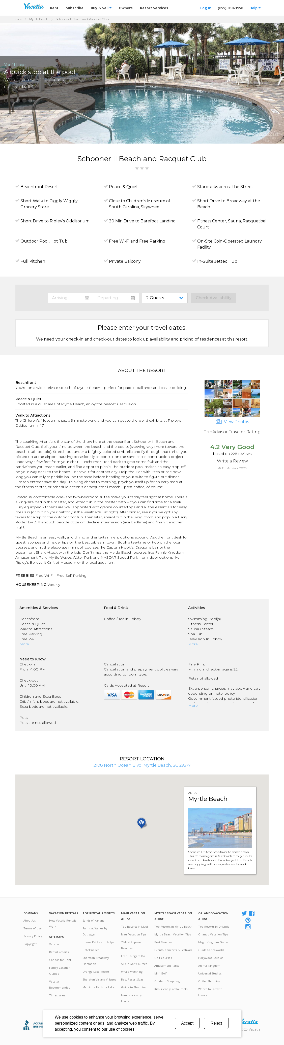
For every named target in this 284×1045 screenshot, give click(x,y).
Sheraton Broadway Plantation (95, 961)
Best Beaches (163, 942)
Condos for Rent (60, 960)
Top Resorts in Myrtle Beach (173, 926)
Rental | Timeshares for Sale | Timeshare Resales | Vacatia (248, 1022)
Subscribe (74, 8)
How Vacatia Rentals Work (62, 923)
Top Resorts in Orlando (214, 926)
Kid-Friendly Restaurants (170, 989)
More (24, 644)
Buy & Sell (101, 8)
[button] (6, 100)
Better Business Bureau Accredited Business (36, 1025)
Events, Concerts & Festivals (173, 950)
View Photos (232, 421)
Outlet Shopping (209, 981)
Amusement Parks (166, 965)
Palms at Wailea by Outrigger (94, 931)
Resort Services (154, 8)
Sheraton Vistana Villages (99, 979)
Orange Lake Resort (95, 971)
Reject (216, 1023)
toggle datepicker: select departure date (116, 298)
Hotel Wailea (90, 950)
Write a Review (232, 461)
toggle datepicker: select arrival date (70, 298)
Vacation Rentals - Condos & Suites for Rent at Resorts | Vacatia (33, 6)
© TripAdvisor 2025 (232, 468)
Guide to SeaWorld (211, 950)
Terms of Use (32, 928)
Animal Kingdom (209, 965)
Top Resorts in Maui (134, 926)
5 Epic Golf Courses (134, 964)
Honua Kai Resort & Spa (98, 942)
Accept (187, 1023)
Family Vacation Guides (59, 970)
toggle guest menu (165, 298)
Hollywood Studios (210, 958)
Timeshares (57, 995)
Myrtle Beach (38, 19)
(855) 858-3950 (230, 8)
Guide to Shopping (133, 987)
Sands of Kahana (93, 920)
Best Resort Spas (132, 979)
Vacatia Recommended (59, 984)
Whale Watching (132, 971)
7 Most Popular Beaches (131, 945)
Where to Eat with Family (210, 992)
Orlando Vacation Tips (213, 934)
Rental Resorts (59, 952)
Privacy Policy (32, 936)
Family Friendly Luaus (131, 998)
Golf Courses (163, 958)
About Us (29, 920)
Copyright (30, 944)
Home (17, 19)
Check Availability (214, 297)
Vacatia (54, 944)
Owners (126, 8)
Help (255, 8)
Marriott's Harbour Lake (98, 987)
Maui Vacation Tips (133, 934)
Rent (54, 8)
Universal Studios (209, 973)
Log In (205, 8)
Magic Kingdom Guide (213, 942)
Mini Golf (160, 973)
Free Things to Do (133, 956)
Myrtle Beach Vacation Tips (172, 934)
